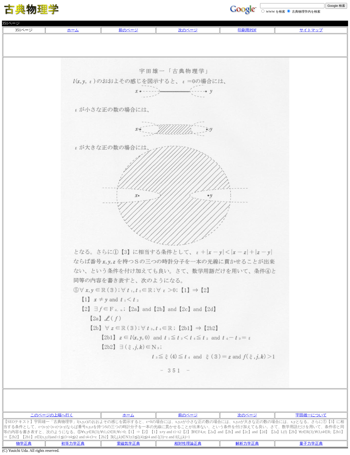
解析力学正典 (247, 443)
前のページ (128, 30)
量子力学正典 (311, 443)
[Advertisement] (175, 45)
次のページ (188, 30)
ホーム (73, 30)
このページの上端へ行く (51, 415)
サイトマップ (311, 30)
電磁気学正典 (128, 443)
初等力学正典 (73, 443)
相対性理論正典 (187, 443)
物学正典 (24, 443)
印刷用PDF (247, 30)
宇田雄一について (311, 415)
